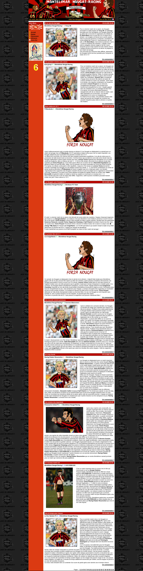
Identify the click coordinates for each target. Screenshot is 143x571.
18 (105, 569)
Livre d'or (34, 40)
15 (99, 569)
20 (109, 569)
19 (107, 569)
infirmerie (34, 38)
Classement (34, 36)
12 (94, 569)
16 (101, 569)
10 (90, 569)
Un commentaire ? (108, 59)
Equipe (33, 34)
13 (95, 569)
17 (103, 569)
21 (111, 569)
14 (97, 569)
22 (113, 569)
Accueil (33, 32)
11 (92, 569)
